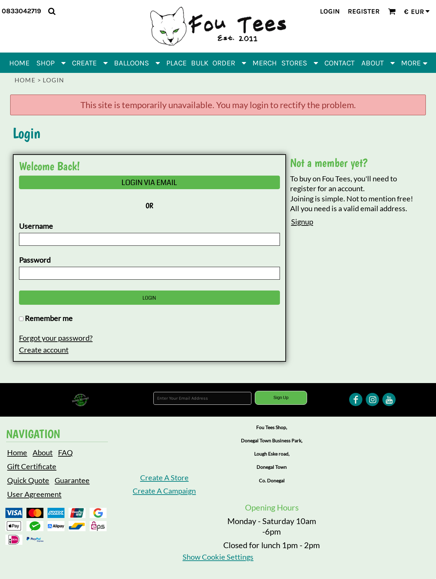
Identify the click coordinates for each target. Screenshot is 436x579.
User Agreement (34, 494)
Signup (302, 221)
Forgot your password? (56, 337)
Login (330, 11)
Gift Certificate (31, 466)
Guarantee (72, 480)
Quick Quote (28, 480)
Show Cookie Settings (218, 556)
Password (35, 259)
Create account (44, 349)
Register (364, 11)
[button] (52, 11)
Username (36, 226)
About (43, 452)
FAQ (65, 452)
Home (25, 80)
